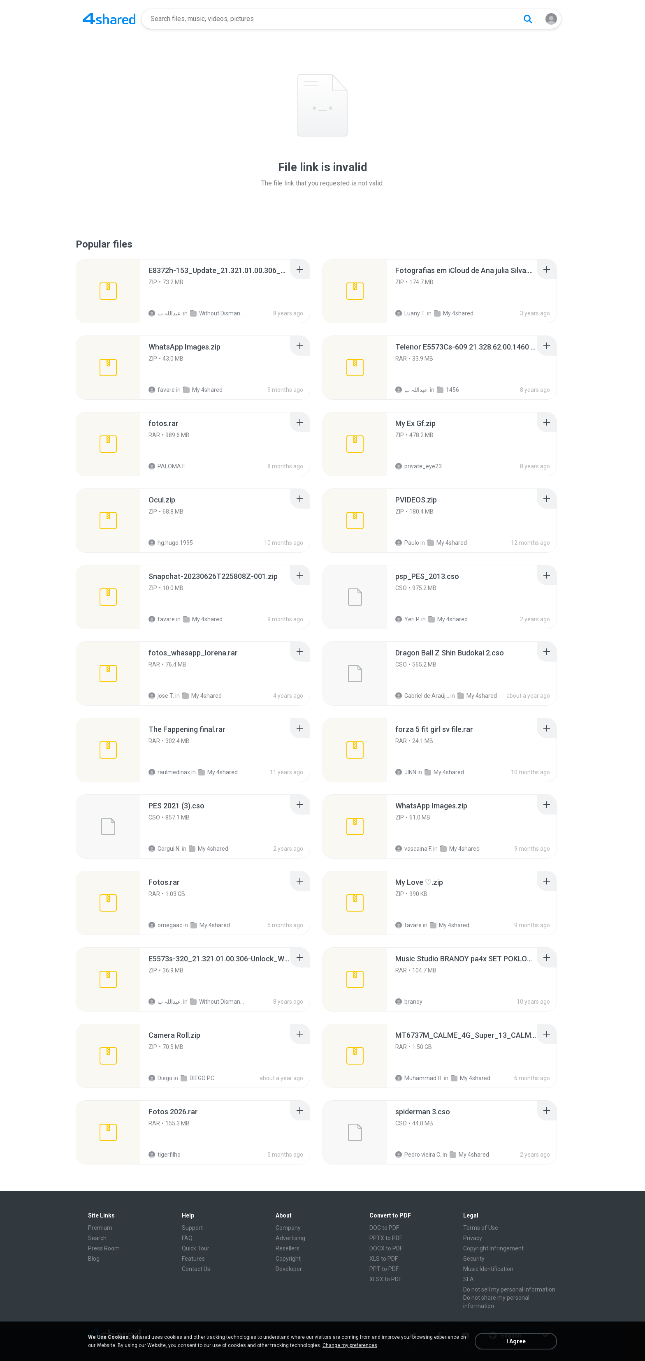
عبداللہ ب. (165, 313)
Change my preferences (349, 1345)
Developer (289, 1269)
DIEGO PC (197, 1078)
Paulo (407, 542)
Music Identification (488, 1269)
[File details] (108, 291)
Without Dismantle (217, 313)
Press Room (104, 1248)
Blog (94, 1258)
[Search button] (528, 19)
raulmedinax (169, 772)
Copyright (288, 1258)
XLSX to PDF (385, 1279)
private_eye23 (418, 466)
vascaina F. (413, 848)
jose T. (161, 695)
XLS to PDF (383, 1258)
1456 (448, 390)
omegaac (165, 925)
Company (288, 1227)
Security (474, 1258)
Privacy (472, 1238)
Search (97, 1238)
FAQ (187, 1238)
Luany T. (410, 313)
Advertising (290, 1238)
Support (192, 1227)
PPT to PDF (384, 1269)
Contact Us (196, 1269)
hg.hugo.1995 (170, 542)
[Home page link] (109, 19)
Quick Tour (195, 1248)
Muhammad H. (419, 1078)
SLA (468, 1279)
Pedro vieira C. (418, 1154)
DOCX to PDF (386, 1248)
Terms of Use (480, 1227)
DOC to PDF (384, 1227)
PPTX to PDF (385, 1238)
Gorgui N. (164, 848)
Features (193, 1258)
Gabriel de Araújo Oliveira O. (422, 695)
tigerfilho (164, 1154)
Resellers (287, 1248)
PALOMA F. (167, 466)
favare (161, 390)
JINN (405, 772)
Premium (100, 1227)
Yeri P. (407, 619)
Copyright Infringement (493, 1248)
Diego (160, 1078)
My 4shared (453, 313)
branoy (408, 1001)
